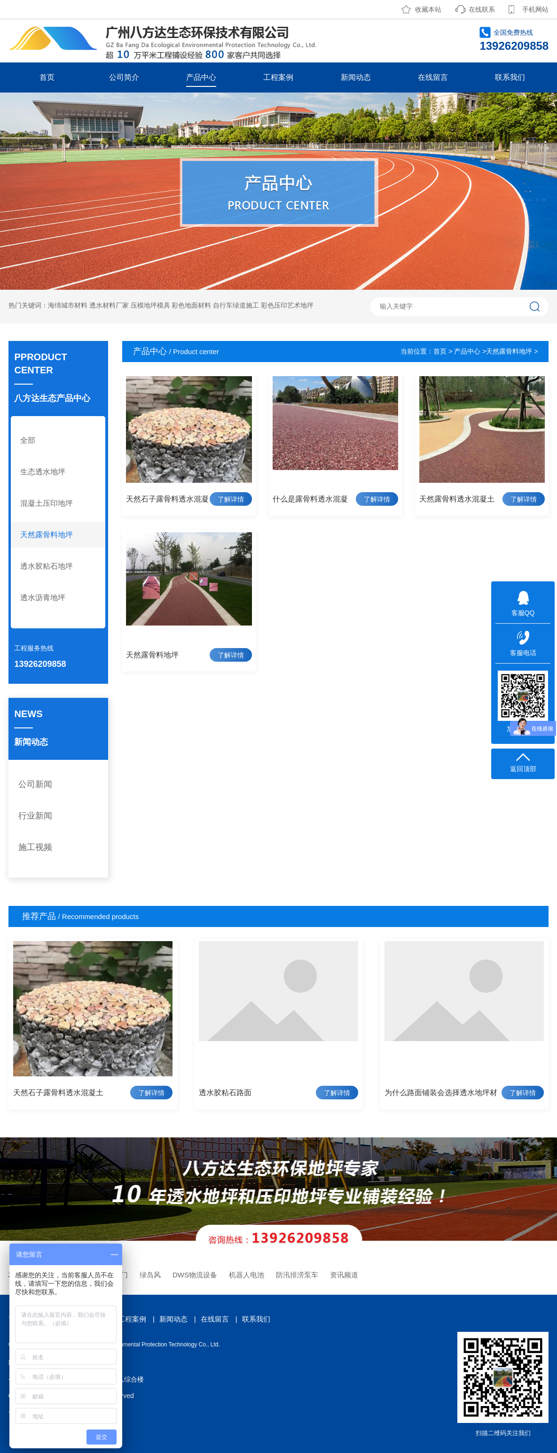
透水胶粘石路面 (225, 1093)
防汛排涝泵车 (297, 1275)
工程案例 (278, 77)
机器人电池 (246, 1275)
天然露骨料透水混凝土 (456, 499)
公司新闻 (35, 784)
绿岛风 (150, 1275)
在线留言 (433, 77)
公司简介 (124, 77)
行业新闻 (35, 815)
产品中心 (201, 77)
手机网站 (535, 9)
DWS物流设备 (195, 1275)
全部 (27, 440)
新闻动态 (356, 77)
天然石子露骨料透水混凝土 (58, 1093)
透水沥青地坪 (42, 598)
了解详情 (231, 499)
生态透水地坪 (42, 472)
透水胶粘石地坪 (46, 566)
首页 (47, 77)
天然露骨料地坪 (46, 535)
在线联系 (482, 9)
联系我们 (510, 77)
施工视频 (35, 847)
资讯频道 (344, 1275)
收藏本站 (428, 9)
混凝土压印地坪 (46, 503)
